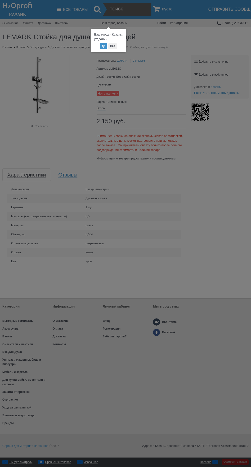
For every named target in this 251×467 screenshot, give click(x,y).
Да (103, 46)
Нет (112, 46)
